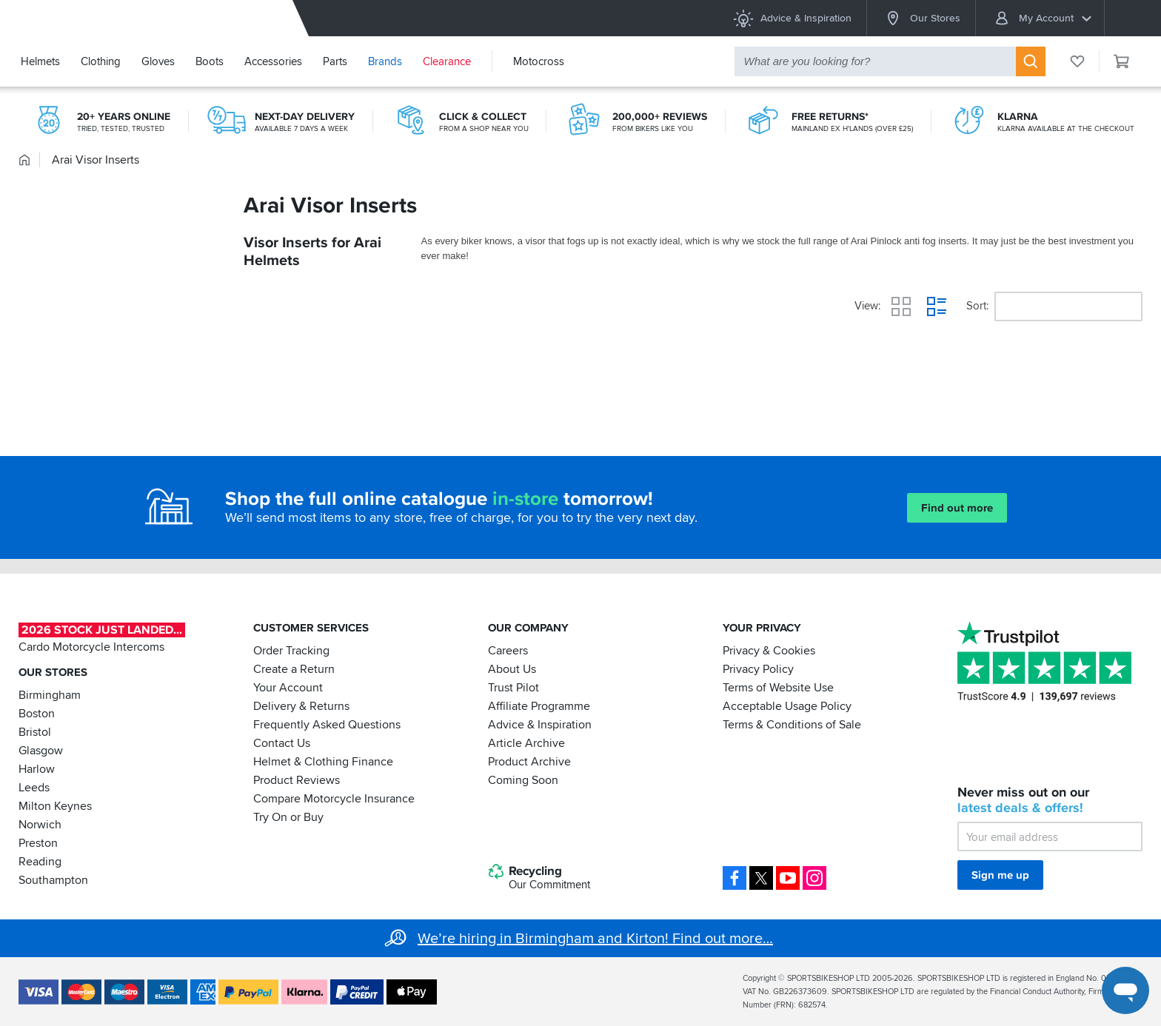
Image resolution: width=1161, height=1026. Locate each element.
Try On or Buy (288, 817)
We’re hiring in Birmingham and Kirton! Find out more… (595, 939)
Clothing (101, 61)
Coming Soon (523, 780)
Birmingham (50, 695)
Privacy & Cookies (769, 650)
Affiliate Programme (539, 706)
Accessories (273, 61)
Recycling (539, 878)
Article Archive (526, 743)
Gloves (158, 61)
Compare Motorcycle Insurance (334, 798)
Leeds (34, 787)
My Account (1042, 18)
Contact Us (281, 743)
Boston (37, 713)
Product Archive (529, 761)
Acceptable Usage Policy (787, 706)
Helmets (40, 61)
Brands (385, 61)
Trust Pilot (513, 687)
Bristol (35, 732)
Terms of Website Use (778, 687)
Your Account (288, 687)
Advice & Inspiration (791, 18)
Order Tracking (291, 650)
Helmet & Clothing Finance (323, 761)
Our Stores (921, 18)
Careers (508, 650)
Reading (40, 861)
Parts (335, 61)
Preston (38, 843)
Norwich (40, 824)
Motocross (538, 61)
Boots (209, 61)
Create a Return (294, 669)
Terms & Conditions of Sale (792, 724)
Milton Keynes (55, 806)
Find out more (957, 507)
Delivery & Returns (301, 706)
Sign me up (1000, 875)
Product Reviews (296, 780)
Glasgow (41, 750)
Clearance (447, 61)
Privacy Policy (758, 669)
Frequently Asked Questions (327, 724)
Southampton (53, 880)
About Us (512, 669)
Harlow (37, 769)
